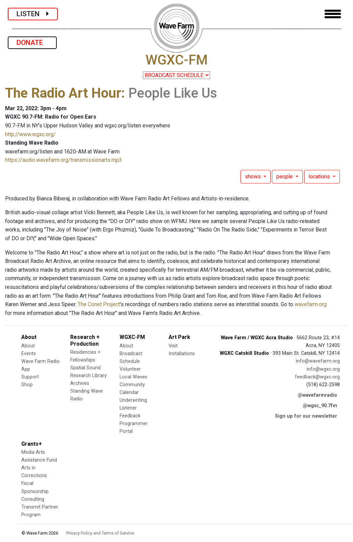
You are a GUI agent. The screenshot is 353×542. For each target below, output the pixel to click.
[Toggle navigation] (332, 14)
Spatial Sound (85, 368)
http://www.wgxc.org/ (30, 134)
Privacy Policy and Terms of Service (100, 533)
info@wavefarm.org (318, 361)
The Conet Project (99, 304)
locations (319, 176)
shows (253, 176)
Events (28, 353)
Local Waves (133, 377)
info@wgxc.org (323, 369)
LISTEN (33, 14)
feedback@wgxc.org (317, 377)
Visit (173, 346)
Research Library (88, 375)
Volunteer (130, 369)
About (28, 346)
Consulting (32, 499)
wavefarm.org (311, 304)
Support (30, 377)
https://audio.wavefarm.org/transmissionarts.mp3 (63, 160)
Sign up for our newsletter (306, 416)
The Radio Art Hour (63, 93)
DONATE (32, 43)
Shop (27, 385)
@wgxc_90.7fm (320, 406)
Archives (79, 383)
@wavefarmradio (317, 395)
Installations (182, 353)
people (285, 176)
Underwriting (133, 400)
